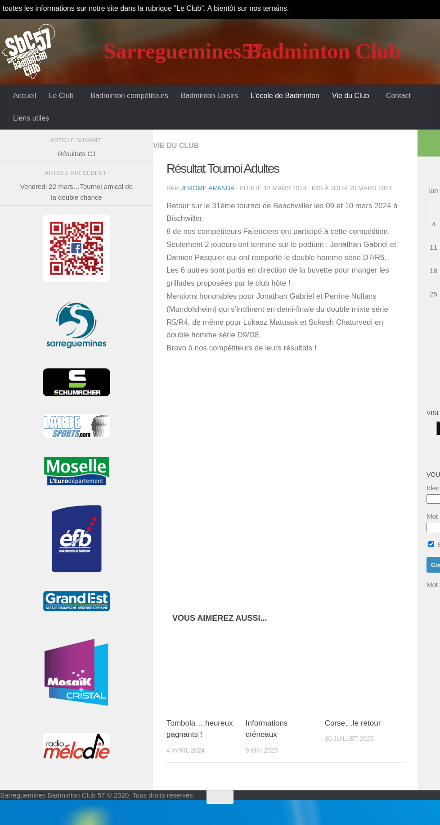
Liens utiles (31, 118)
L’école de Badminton (285, 95)
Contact (398, 95)
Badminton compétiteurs (129, 95)
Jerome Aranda (207, 188)
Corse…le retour (353, 723)
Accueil (24, 95)
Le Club (61, 95)
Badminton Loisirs (209, 95)
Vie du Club (350, 95)
